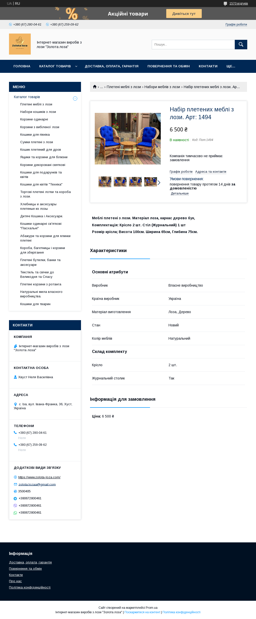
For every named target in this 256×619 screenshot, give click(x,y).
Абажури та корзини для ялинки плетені (45, 238)
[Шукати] (241, 44)
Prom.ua (152, 607)
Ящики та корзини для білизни (44, 157)
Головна (22, 66)
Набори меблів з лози (162, 87)
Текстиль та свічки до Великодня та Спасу (37, 274)
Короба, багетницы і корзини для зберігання (42, 250)
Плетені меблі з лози (124, 87)
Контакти (208, 66)
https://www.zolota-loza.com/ (39, 477)
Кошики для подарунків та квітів (41, 174)
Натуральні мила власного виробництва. (41, 294)
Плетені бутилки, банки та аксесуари (40, 262)
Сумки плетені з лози (36, 142)
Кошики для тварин (35, 304)
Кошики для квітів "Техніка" (41, 184)
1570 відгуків (239, 3)
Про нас (15, 581)
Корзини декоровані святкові (42, 165)
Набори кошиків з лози (38, 112)
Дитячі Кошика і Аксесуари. (41, 216)
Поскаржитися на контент (142, 612)
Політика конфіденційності (29, 587)
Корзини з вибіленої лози (39, 127)
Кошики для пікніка (35, 134)
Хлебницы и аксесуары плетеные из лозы (38, 206)
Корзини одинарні (34, 119)
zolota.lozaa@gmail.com (37, 484)
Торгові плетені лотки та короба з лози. (45, 194)
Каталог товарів (55, 66)
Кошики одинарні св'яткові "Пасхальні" (41, 226)
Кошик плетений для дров (40, 149)
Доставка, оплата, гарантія (111, 66)
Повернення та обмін (169, 66)
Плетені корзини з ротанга (40, 284)
